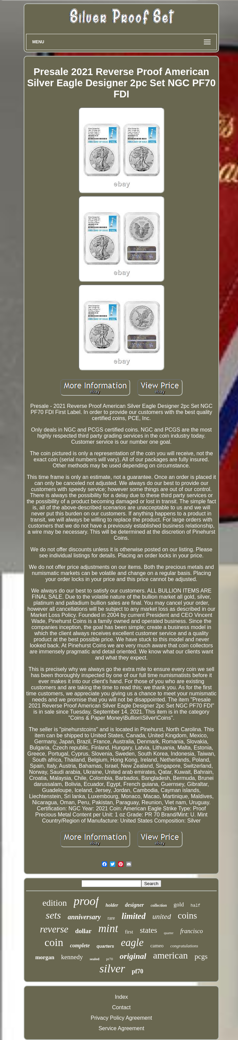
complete (80, 945)
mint (108, 928)
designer (134, 905)
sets (53, 915)
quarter (168, 933)
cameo (157, 945)
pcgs (201, 956)
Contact (121, 1007)
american (170, 955)
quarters (105, 946)
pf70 (137, 971)
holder (111, 905)
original (133, 956)
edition (54, 903)
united (161, 916)
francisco (191, 931)
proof (86, 901)
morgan (44, 957)
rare (111, 918)
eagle (132, 942)
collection (159, 905)
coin (54, 942)
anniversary (84, 917)
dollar (83, 930)
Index (121, 997)
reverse (54, 929)
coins (187, 915)
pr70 (109, 959)
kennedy (72, 957)
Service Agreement (121, 1028)
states (148, 930)
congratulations (184, 945)
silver (112, 968)
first (129, 931)
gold (179, 904)
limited (134, 916)
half (195, 905)
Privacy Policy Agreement (121, 1018)
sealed (94, 959)
